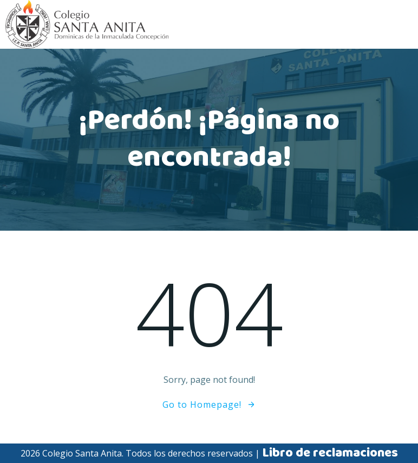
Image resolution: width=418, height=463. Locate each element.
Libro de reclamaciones (330, 453)
